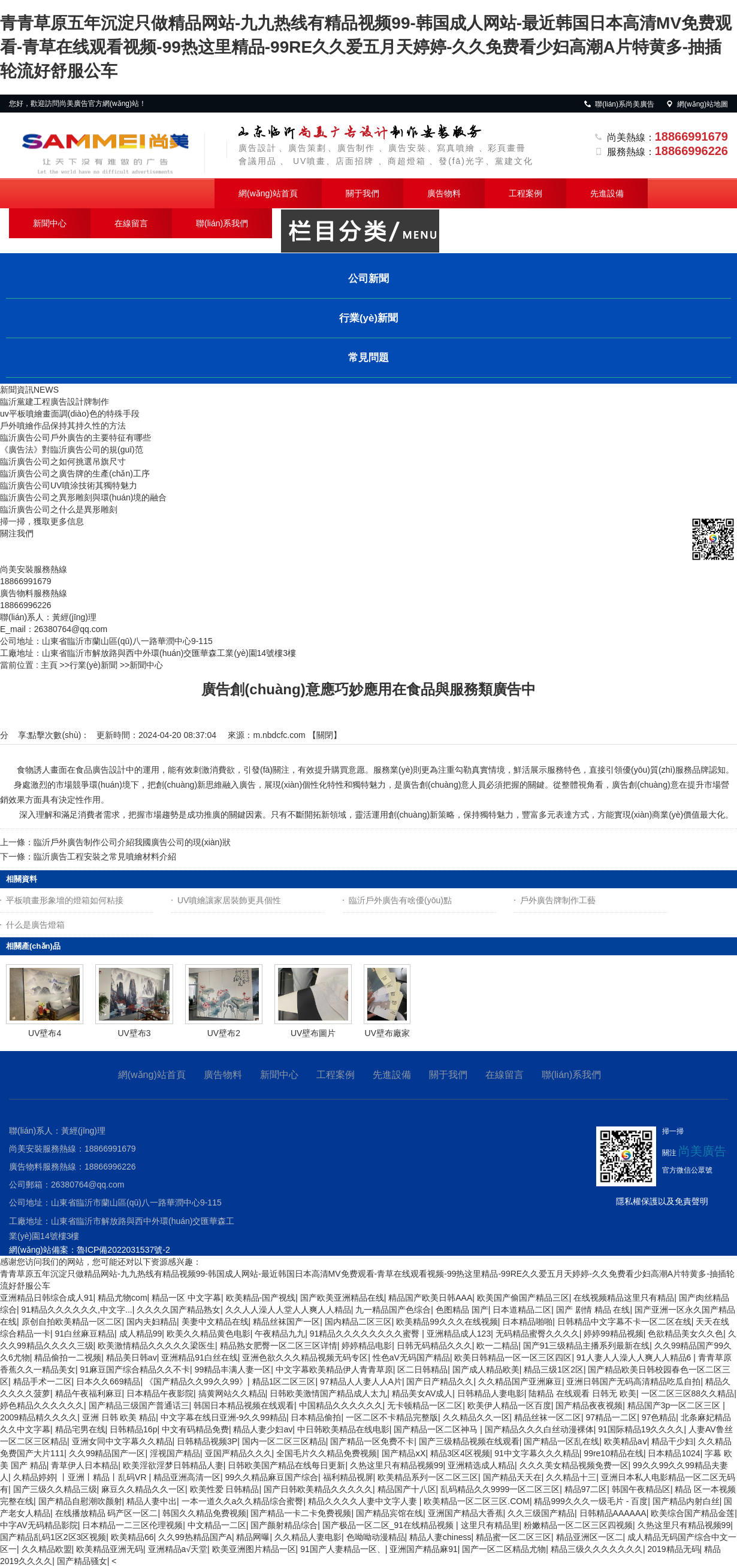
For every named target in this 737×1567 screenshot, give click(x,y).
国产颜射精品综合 (284, 1525)
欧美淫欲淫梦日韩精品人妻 (173, 1465)
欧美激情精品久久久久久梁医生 (156, 1345)
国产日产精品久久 (439, 1381)
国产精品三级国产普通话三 (139, 1405)
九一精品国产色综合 (393, 1309)
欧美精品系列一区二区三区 (427, 1477)
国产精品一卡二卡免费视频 (300, 1513)
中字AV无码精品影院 (39, 1525)
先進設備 (607, 193)
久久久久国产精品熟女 (179, 1309)
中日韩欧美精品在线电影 (343, 1429)
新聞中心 (50, 223)
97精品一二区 (612, 1417)
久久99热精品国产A (195, 1537)
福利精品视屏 (348, 1477)
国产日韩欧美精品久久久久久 (318, 1489)
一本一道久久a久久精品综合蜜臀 (243, 1501)
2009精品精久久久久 (38, 1417)
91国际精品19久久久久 (641, 1429)
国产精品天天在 (512, 1477)
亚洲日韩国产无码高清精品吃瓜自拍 (633, 1381)
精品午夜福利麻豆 (88, 1393)
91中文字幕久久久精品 (536, 1453)
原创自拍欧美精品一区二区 (72, 1321)
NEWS (46, 389)
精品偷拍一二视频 (67, 1357)
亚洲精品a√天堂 (177, 1549)
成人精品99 (140, 1333)
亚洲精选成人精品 (481, 1465)
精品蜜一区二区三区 (513, 1537)
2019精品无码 (673, 1549)
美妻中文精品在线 (215, 1321)
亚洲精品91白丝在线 (199, 1357)
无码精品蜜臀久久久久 (537, 1333)
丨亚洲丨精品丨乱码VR (104, 1477)
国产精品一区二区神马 (437, 1429)
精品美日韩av (131, 1357)
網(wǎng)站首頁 (268, 193)
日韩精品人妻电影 (490, 1393)
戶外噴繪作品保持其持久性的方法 (63, 425)
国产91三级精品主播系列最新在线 (586, 1345)
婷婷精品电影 (367, 1345)
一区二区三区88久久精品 (688, 1393)
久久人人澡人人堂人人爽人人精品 (288, 1309)
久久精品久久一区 (476, 1417)
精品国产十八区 (406, 1489)
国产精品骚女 (82, 1561)
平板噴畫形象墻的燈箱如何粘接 (64, 900)
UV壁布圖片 (313, 1033)
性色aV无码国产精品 (411, 1357)
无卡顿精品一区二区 (425, 1405)
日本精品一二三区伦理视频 (132, 1525)
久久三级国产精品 (541, 1513)
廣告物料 (444, 193)
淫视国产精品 (175, 1453)
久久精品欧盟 (47, 1549)
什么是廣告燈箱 (35, 925)
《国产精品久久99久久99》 (196, 1381)
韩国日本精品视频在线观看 (244, 1405)
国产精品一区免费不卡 (372, 1441)
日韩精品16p (133, 1429)
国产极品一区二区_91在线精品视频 (389, 1525)
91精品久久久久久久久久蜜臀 (366, 1333)
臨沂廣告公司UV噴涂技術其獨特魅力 (68, 485)
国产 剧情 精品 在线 (593, 1309)
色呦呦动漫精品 (375, 1537)
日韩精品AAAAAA (613, 1513)
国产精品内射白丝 (686, 1501)
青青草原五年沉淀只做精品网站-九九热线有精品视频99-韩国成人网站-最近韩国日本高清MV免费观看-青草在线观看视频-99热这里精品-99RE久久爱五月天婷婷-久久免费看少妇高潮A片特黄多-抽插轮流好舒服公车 (366, 47)
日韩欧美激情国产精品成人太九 (328, 1393)
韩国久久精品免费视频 (204, 1513)
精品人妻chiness (440, 1537)
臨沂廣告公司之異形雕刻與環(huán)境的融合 (83, 497)
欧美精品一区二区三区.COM (477, 1501)
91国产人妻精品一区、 (342, 1549)
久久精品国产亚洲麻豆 (520, 1381)
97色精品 (659, 1417)
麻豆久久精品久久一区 (143, 1489)
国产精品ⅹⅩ (404, 1453)
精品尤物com (122, 1297)
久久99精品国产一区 (107, 1453)
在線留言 (131, 223)
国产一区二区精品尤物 (504, 1549)
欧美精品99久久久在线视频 (447, 1321)
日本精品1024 (674, 1453)
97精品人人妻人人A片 (361, 1381)
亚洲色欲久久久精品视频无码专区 (305, 1357)
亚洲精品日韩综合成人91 (46, 1297)
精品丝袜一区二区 (547, 1417)
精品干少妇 (672, 1441)
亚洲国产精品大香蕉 (465, 1513)
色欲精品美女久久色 (685, 1333)
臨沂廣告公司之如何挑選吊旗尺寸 (63, 461)
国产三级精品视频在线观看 (469, 1441)
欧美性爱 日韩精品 (224, 1489)
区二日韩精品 (422, 1369)
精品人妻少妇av (262, 1429)
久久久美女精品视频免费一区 (574, 1465)
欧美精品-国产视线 (261, 1297)
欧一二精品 (497, 1345)
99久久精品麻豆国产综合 (271, 1477)
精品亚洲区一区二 (589, 1537)
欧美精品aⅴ (625, 1441)
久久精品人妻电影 (308, 1537)
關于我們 (362, 193)
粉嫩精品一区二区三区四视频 (578, 1525)
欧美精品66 (132, 1537)
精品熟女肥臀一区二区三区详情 (278, 1345)
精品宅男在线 (80, 1429)
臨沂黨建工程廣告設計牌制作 (54, 401)
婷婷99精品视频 (614, 1333)
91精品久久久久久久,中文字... (77, 1309)
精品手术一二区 (42, 1381)
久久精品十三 (571, 1477)
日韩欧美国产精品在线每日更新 (286, 1465)
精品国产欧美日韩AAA (430, 1297)
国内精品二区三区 (358, 1321)
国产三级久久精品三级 (55, 1489)
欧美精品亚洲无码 (109, 1549)
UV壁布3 (133, 1033)
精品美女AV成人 (422, 1393)
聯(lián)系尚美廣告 (618, 104)
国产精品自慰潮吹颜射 (80, 1501)
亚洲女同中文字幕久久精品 (122, 1441)
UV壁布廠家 (387, 1033)
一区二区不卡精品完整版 (392, 1417)
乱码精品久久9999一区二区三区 (500, 1489)
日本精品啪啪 (527, 1321)
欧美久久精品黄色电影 (208, 1333)
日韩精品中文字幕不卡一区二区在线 (624, 1321)
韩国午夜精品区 (641, 1489)
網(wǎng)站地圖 (696, 104)
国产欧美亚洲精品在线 (342, 1297)
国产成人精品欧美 (485, 1369)
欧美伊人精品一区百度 (509, 1405)
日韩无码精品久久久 (434, 1345)
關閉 (324, 735)
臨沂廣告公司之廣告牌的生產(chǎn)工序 (75, 473)
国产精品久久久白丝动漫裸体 (539, 1429)
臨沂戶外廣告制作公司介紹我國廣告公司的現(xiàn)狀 (132, 842)
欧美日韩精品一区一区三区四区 (513, 1357)
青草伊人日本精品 (84, 1465)
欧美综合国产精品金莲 (693, 1513)
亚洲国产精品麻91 (423, 1549)
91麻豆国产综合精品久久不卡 (135, 1369)
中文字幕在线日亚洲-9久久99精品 (223, 1417)
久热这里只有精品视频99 (396, 1465)
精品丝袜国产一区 (286, 1321)
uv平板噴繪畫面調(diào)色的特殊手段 (70, 413)
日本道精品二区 (522, 1309)
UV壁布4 (44, 1033)
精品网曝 (253, 1537)
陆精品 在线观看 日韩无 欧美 (582, 1393)
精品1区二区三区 (284, 1381)
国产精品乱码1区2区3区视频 (53, 1537)
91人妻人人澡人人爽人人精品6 (634, 1357)
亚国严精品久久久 (238, 1453)
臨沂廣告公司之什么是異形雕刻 (58, 509)
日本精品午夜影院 (160, 1393)
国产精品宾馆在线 (389, 1513)
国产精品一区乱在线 (561, 1441)
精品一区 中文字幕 (186, 1297)
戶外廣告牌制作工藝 (558, 900)
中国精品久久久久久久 (341, 1405)
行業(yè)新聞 (93, 665)
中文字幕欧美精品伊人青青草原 (334, 1369)
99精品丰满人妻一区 (233, 1369)
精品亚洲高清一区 (187, 1477)
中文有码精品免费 (195, 1429)
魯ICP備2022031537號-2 (123, 1250)
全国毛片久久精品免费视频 (326, 1453)
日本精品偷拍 (316, 1417)
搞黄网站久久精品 (231, 1393)
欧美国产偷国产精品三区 (523, 1297)
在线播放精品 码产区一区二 (106, 1513)
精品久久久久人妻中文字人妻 (363, 1501)
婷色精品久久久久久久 (42, 1405)
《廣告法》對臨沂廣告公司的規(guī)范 (71, 449)
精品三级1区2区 (554, 1369)
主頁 (49, 665)
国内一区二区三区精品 (284, 1441)
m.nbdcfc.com (279, 735)
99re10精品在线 (614, 1453)
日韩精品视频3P (207, 1441)
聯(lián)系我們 (222, 223)
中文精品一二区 (217, 1525)
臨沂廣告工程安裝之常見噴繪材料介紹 (105, 856)
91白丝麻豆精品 (85, 1333)
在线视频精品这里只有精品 (623, 1297)
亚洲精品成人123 (459, 1333)
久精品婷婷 (34, 1477)
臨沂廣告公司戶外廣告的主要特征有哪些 (75, 437)
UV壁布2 (223, 1033)
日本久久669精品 (108, 1381)
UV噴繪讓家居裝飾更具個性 (229, 900)
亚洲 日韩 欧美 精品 (119, 1417)
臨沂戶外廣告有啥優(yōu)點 (400, 900)
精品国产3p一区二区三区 (675, 1405)
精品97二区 (586, 1489)
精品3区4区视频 (460, 1453)
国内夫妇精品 (151, 1321)
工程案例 (525, 193)
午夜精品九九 (280, 1333)
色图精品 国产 (462, 1309)
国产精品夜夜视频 (589, 1405)
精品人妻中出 (151, 1501)
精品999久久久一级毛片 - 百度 (591, 1501)
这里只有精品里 (490, 1525)
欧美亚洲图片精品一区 (254, 1549)
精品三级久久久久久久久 (597, 1549)
